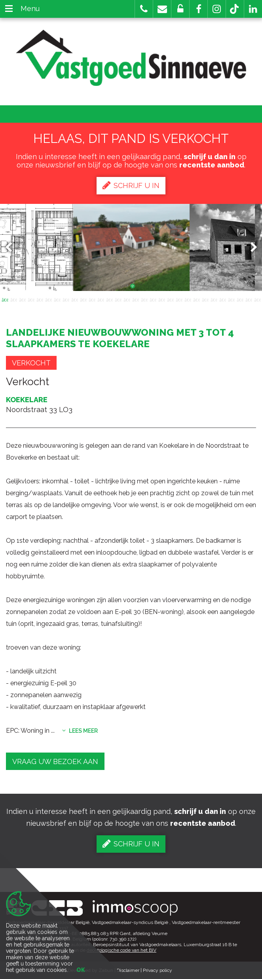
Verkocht (31, 363)
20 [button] (170, 299)
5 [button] (39, 299)
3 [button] (22, 299)
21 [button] (178, 299)
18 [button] (152, 299)
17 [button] (144, 299)
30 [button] (257, 299)
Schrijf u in (131, 185)
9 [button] (74, 299)
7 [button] (57, 299)
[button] (198, 9)
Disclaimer (128, 970)
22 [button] (187, 299)
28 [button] (239, 299)
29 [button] (248, 299)
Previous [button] (12, 247)
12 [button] (100, 299)
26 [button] (222, 299)
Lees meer (80, 731)
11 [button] (91, 299)
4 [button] (30, 299)
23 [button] (196, 299)
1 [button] (4, 299)
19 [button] (161, 299)
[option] (131, 247)
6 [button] (48, 299)
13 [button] (109, 299)
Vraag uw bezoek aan (55, 761)
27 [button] (231, 299)
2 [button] (13, 299)
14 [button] (118, 299)
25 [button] (213, 299)
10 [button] (83, 299)
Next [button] (250, 247)
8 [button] (65, 299)
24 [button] (205, 299)
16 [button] (135, 299)
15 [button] (126, 299)
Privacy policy (157, 970)
